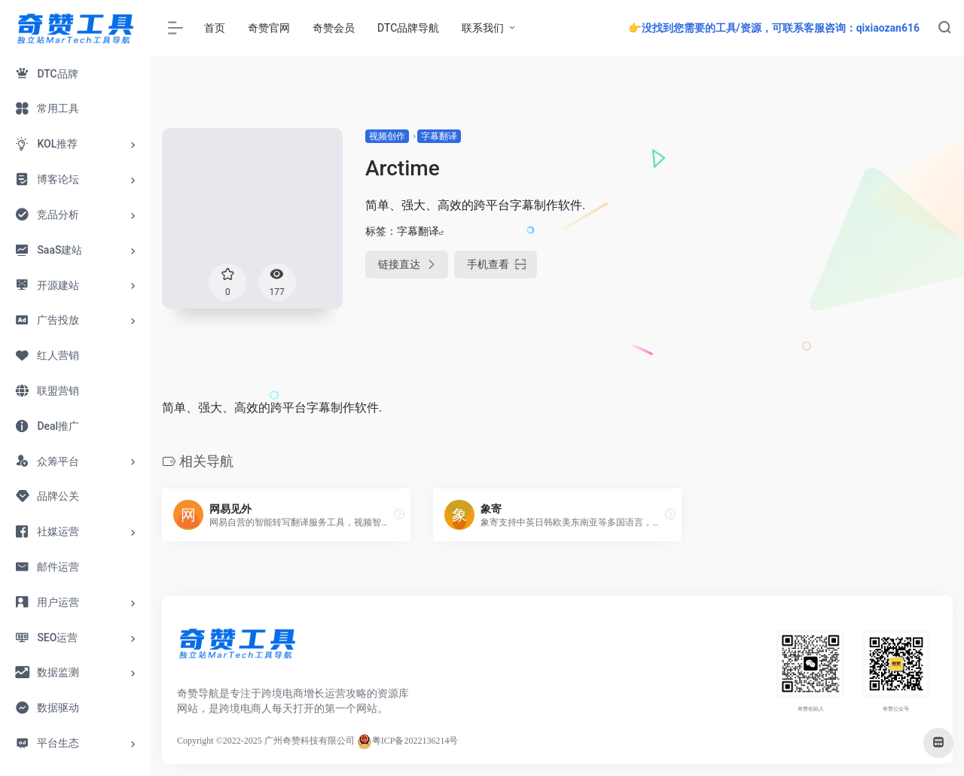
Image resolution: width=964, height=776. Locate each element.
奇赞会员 (334, 28)
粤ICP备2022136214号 (415, 740)
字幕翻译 (439, 136)
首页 (214, 28)
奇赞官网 (269, 28)
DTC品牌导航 (408, 28)
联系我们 (483, 28)
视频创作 (387, 136)
